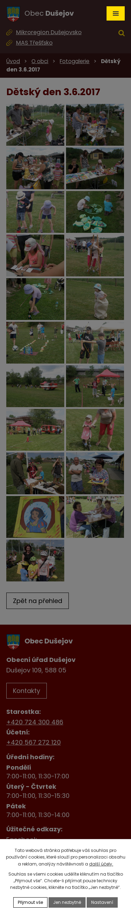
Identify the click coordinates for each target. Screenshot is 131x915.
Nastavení (102, 902)
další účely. (101, 864)
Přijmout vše (30, 902)
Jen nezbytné (67, 902)
